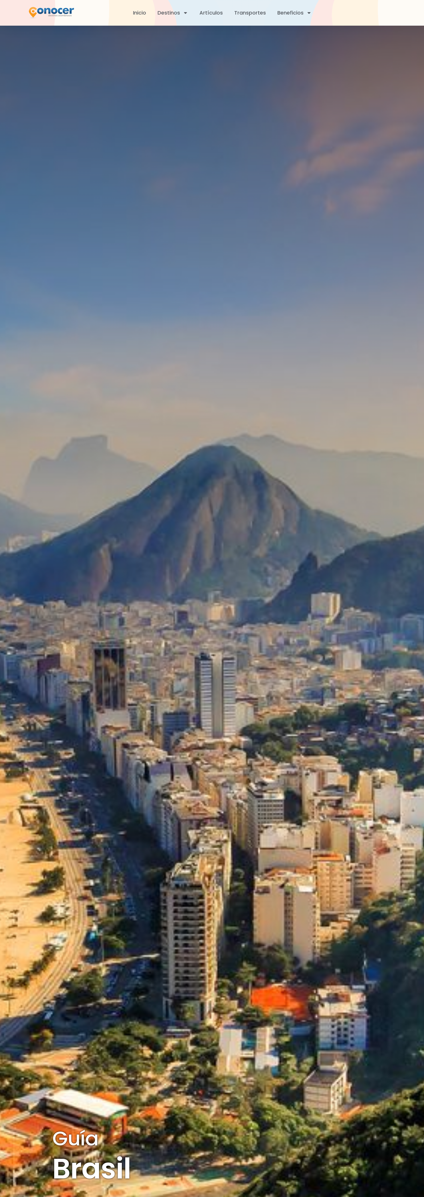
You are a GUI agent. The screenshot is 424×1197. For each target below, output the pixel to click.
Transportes (250, 12)
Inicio (139, 12)
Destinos (173, 12)
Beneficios (294, 12)
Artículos (211, 12)
